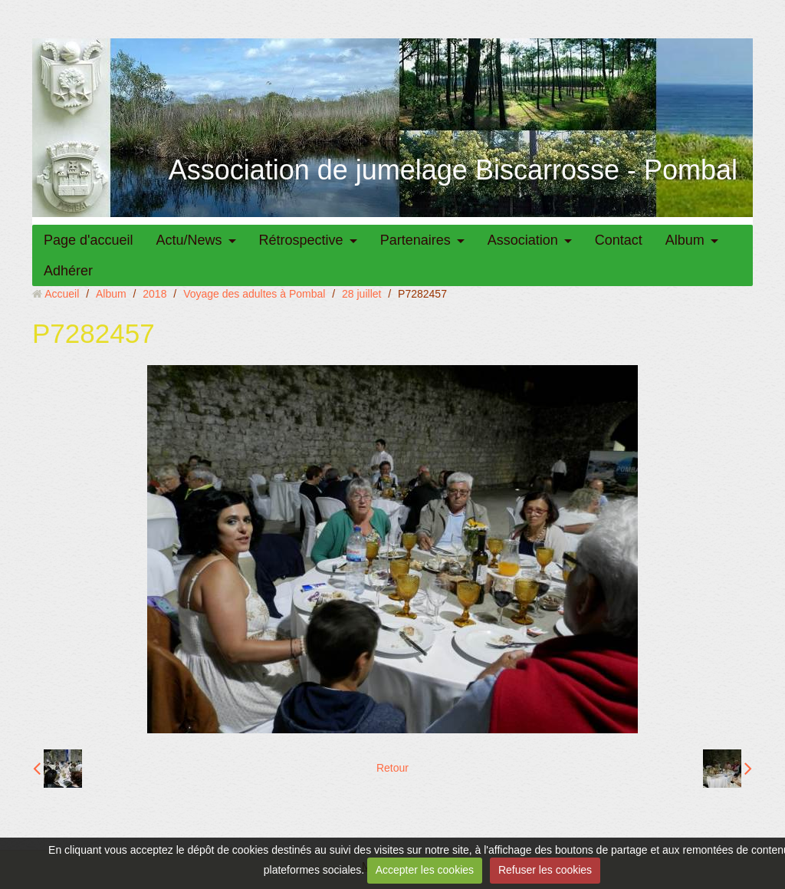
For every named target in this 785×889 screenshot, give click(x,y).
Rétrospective (301, 240)
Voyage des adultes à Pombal (254, 294)
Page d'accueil (88, 240)
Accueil (61, 294)
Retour (392, 768)
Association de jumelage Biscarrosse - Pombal (453, 170)
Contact (618, 240)
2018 (154, 294)
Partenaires (415, 240)
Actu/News (189, 240)
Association (523, 240)
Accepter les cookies (425, 870)
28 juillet (361, 294)
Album (685, 240)
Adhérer (68, 270)
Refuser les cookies (545, 870)
